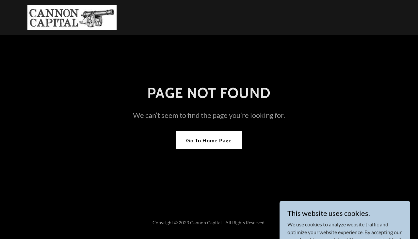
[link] (72, 17)
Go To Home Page (209, 140)
